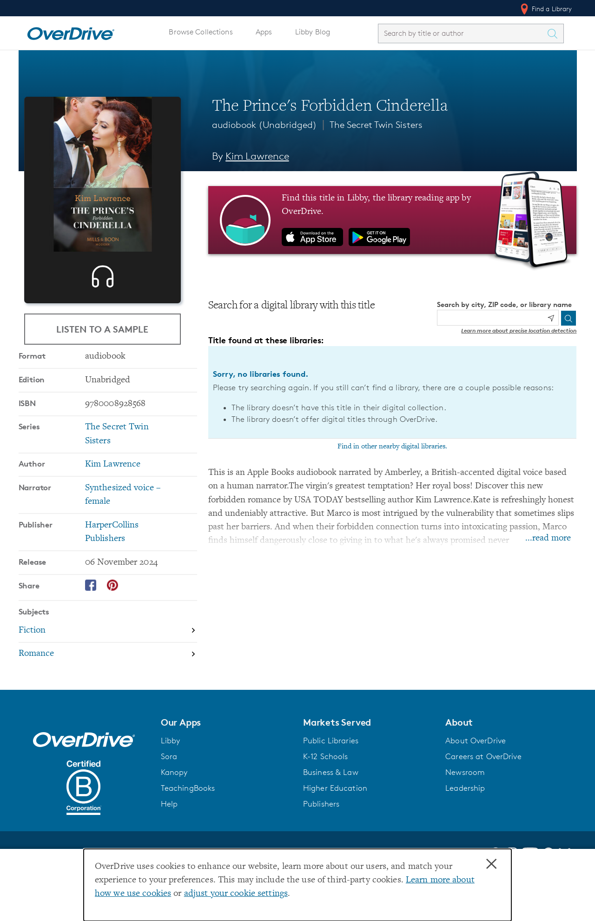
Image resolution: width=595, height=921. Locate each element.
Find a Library (545, 8)
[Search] (568, 318)
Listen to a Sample (102, 332)
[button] (226, 752)
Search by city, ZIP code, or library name (504, 304)
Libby (170, 770)
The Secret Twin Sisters (376, 124)
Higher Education (335, 817)
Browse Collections (200, 31)
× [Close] (491, 864)
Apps (264, 31)
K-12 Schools (325, 786)
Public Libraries (330, 770)
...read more (548, 538)
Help (169, 833)
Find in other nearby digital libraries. (392, 446)
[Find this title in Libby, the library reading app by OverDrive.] (392, 220)
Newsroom (465, 802)
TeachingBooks (188, 817)
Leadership (465, 817)
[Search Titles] (555, 33)
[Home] (70, 32)
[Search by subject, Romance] (108, 684)
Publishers (321, 833)
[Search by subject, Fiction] (108, 661)
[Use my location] (550, 318)
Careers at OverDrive (483, 786)
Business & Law (330, 802)
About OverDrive (475, 770)
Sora (169, 786)
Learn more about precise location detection (518, 330)
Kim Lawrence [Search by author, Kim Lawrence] (257, 156)
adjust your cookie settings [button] (236, 893)
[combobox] (462, 33)
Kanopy (174, 802)
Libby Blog (312, 31)
